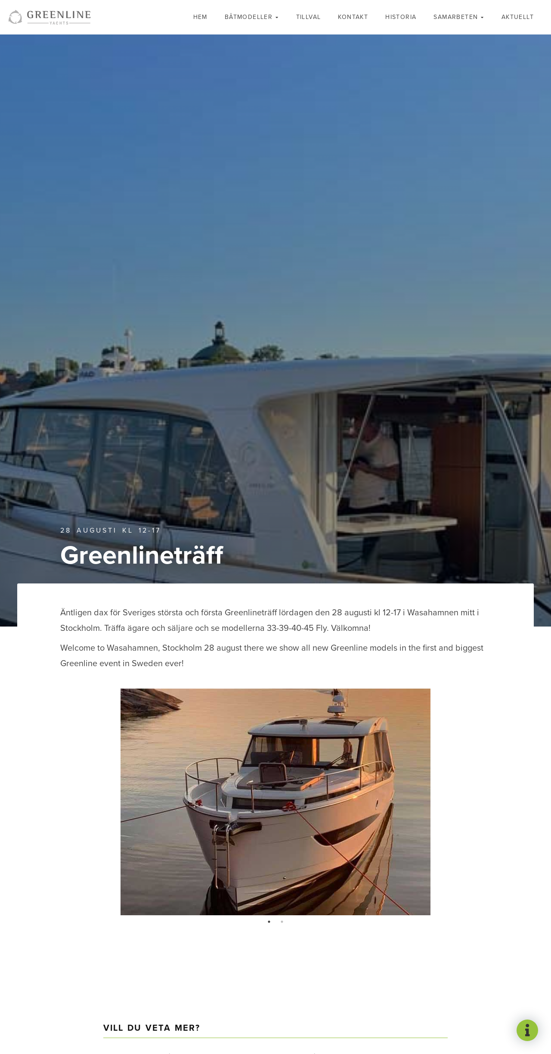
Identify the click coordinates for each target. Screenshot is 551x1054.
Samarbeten (455, 17)
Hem (200, 17)
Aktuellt (517, 17)
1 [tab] (269, 921)
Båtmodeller (248, 17)
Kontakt (353, 17)
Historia (400, 17)
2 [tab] (282, 921)
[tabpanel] (275, 802)
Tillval (308, 17)
